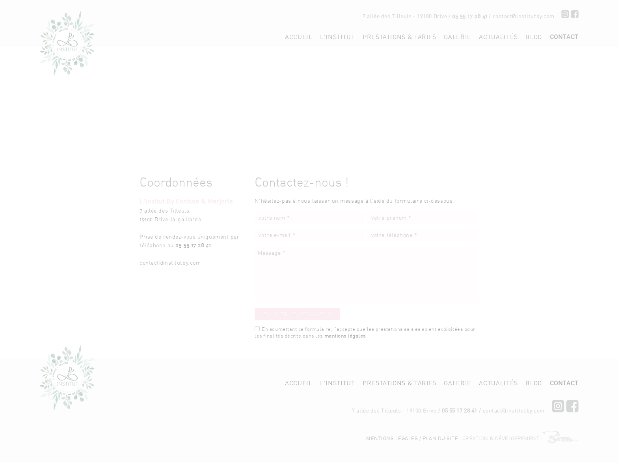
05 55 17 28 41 (465, 16)
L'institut (337, 37)
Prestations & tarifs (399, 37)
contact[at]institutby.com (521, 16)
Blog (533, 37)
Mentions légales (392, 416)
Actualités (498, 37)
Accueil (298, 37)
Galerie (457, 37)
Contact (564, 37)
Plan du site (440, 416)
